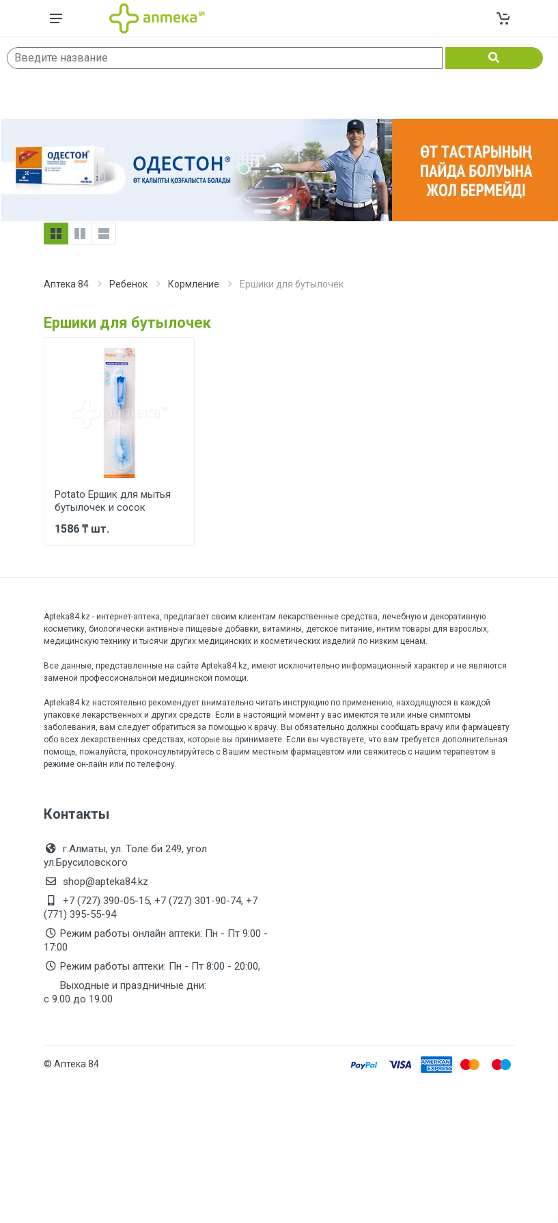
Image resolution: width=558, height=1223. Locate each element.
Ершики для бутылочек (127, 322)
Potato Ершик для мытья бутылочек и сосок (113, 501)
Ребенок (128, 284)
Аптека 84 (66, 284)
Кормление (193, 284)
